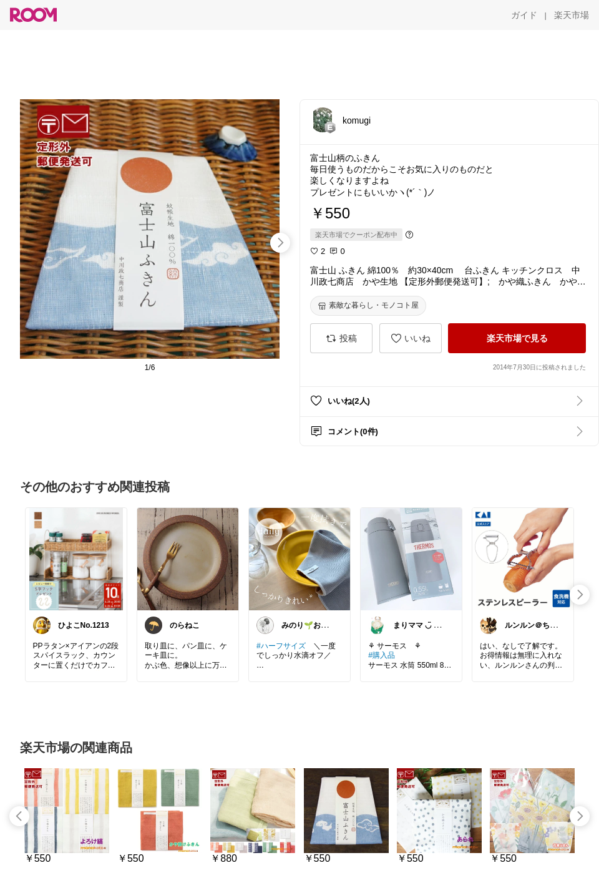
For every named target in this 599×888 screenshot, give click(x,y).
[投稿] (341, 338)
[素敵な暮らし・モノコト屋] (368, 306)
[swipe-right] (280, 243)
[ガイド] (524, 15)
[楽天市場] (571, 15)
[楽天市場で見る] (517, 338)
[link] (76, 558)
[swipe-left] (19, 816)
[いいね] (410, 338)
